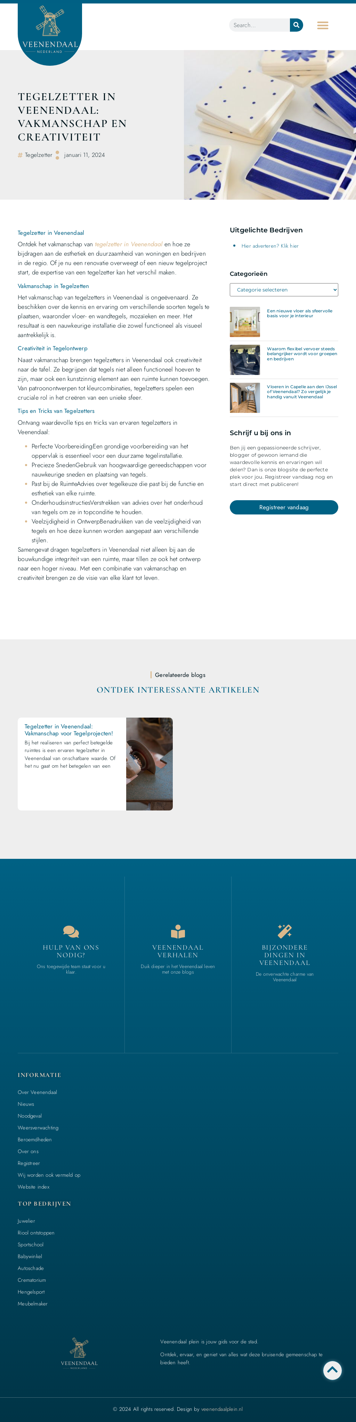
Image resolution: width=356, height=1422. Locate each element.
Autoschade (31, 1268)
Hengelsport (31, 1292)
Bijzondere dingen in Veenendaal (284, 955)
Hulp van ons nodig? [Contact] (71, 951)
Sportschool (30, 1244)
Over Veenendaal (37, 1092)
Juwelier (26, 1221)
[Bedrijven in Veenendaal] (178, 931)
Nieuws (26, 1104)
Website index (33, 1187)
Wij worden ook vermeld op (49, 1175)
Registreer (29, 1163)
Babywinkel (30, 1256)
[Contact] (71, 931)
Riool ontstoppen (36, 1233)
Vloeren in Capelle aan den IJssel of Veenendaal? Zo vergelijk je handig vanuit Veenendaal (302, 391)
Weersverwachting (38, 1128)
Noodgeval (30, 1116)
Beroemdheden (35, 1139)
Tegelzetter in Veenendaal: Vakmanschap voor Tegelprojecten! (69, 729)
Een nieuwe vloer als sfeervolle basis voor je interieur (299, 313)
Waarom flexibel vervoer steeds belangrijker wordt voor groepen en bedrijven (302, 353)
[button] (323, 25)
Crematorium (32, 1280)
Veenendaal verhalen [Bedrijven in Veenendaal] (177, 951)
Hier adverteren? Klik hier (270, 246)
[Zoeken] (296, 25)
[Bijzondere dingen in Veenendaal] (285, 931)
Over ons (28, 1151)
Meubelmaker (33, 1304)
